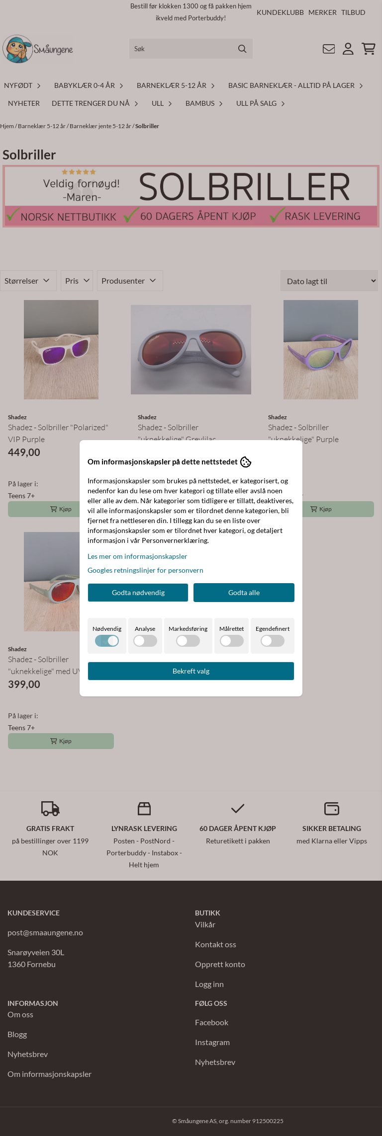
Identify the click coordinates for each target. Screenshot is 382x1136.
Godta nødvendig (138, 592)
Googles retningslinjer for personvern (145, 570)
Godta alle (244, 592)
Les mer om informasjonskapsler (138, 556)
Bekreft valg (191, 671)
